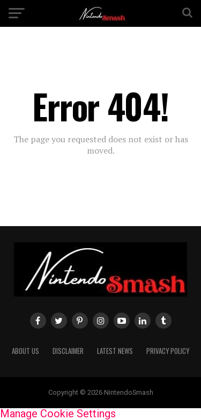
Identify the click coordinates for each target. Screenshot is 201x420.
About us (25, 351)
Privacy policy (167, 351)
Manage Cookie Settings (58, 413)
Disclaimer (68, 351)
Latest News (115, 351)
